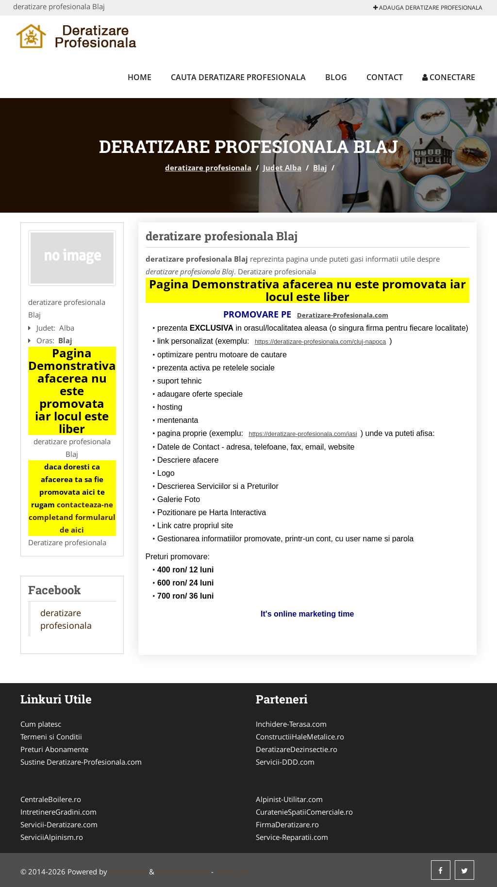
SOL (243, 871)
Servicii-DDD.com (285, 762)
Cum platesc (40, 724)
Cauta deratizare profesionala (238, 77)
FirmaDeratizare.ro (287, 824)
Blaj (320, 167)
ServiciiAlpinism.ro (51, 837)
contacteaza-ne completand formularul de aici (72, 517)
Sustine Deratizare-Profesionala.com (81, 762)
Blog (336, 77)
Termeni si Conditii (51, 736)
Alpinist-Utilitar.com (289, 799)
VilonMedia (128, 871)
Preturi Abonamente (54, 749)
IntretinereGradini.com (58, 812)
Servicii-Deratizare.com (59, 824)
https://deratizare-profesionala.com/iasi (302, 433)
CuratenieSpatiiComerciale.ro (304, 812)
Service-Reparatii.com (292, 837)
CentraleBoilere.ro (50, 799)
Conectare (448, 77)
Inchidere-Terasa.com (291, 724)
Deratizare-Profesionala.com (342, 315)
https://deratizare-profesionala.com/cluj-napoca (320, 341)
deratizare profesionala (208, 167)
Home (139, 77)
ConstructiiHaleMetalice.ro (300, 736)
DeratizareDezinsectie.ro (296, 749)
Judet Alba (282, 167)
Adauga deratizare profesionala (427, 7)
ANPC (224, 871)
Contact (384, 77)
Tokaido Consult (182, 871)
